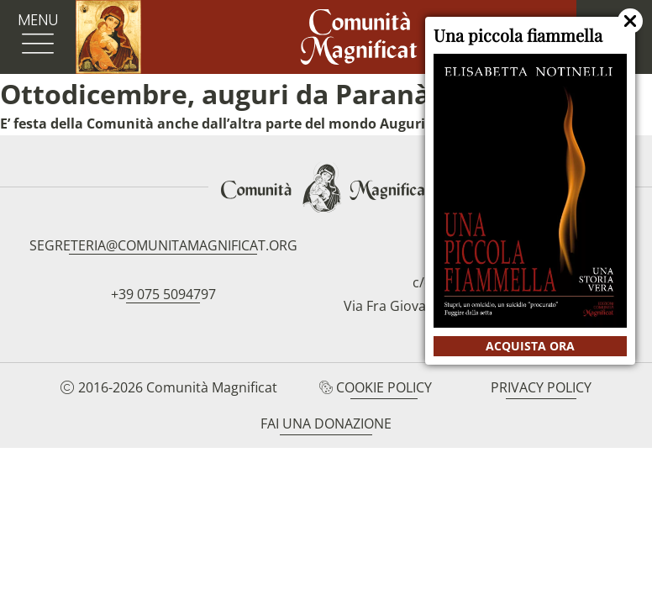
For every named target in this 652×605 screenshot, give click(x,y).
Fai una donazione (326, 423)
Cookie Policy (384, 387)
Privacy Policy (541, 387)
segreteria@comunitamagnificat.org (163, 245)
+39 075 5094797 (163, 294)
